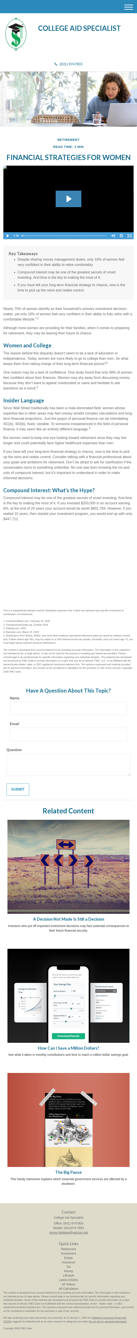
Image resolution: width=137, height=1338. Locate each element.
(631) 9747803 (68, 64)
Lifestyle (68, 1275)
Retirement (68, 1249)
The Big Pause (68, 1172)
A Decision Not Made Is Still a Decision (68, 919)
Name (15, 698)
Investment (68, 1253)
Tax (68, 1266)
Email (14, 724)
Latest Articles (68, 1280)
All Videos (68, 1284)
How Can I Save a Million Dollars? (68, 1048)
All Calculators (68, 1288)
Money (68, 1271)
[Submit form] (18, 789)
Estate (68, 1258)
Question (14, 750)
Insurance (68, 1262)
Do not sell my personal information (108, 1321)
